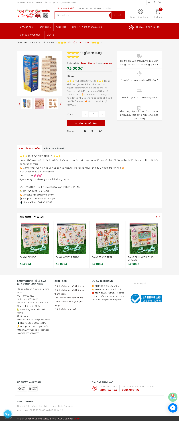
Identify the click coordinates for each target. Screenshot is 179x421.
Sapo (76, 418)
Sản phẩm (62, 27)
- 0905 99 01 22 (54, 410)
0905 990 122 (131, 390)
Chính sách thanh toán (66, 309)
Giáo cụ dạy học (85, 8)
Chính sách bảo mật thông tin (70, 286)
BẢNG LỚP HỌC (62, 257)
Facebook (140, 283)
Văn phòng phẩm (102, 8)
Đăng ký (147, 17)
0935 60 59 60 (37, 410)
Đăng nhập (135, 17)
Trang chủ (27, 27)
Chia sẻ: (70, 131)
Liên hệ (50, 35)
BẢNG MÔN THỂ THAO (101, 257)
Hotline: (148, 27)
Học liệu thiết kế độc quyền (87, 27)
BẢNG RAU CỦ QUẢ (28, 257)
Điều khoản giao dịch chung (69, 297)
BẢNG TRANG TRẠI (136, 257)
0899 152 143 (108, 390)
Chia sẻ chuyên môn (31, 35)
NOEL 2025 (45, 27)
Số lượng (71, 114)
